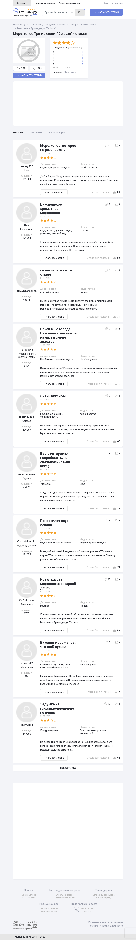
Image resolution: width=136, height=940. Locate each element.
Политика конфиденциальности (105, 925)
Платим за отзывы (45, 3)
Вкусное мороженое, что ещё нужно (58, 645)
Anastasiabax (26, 474)
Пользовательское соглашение (105, 922)
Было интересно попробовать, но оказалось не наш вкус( (55, 460)
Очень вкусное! (53, 396)
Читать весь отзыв (54, 192)
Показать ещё (68, 767)
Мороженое (70, 72)
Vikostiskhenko (26, 541)
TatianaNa (26, 349)
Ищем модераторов (69, 3)
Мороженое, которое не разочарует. (58, 148)
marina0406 (26, 416)
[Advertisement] (68, 103)
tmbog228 (26, 166)
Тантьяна (27, 724)
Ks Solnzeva (26, 600)
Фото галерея (57, 132)
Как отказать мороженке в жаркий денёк (58, 584)
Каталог (22, 3)
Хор (26, 225)
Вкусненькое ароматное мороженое (51, 208)
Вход (106, 3)
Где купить (35, 132)
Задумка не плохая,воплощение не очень (57, 708)
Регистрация (117, 3)
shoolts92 (26, 663)
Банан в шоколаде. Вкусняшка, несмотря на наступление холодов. (58, 335)
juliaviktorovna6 (27, 290)
